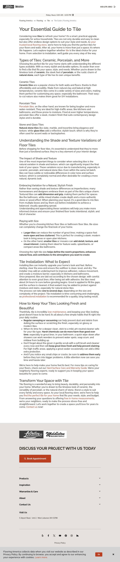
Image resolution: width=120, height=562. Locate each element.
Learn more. (41, 557)
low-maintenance (57, 312)
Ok (99, 554)
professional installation (34, 296)
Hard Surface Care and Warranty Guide (67, 368)
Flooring (40, 21)
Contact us (31, 407)
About (60, 498)
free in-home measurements (79, 398)
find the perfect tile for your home (41, 395)
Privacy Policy (59, 543)
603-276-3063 (106, 7)
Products (60, 478)
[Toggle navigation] (114, 6)
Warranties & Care (60, 491)
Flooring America (25, 21)
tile (67, 50)
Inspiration (60, 485)
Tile (48, 21)
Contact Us (60, 504)
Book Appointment (35, 458)
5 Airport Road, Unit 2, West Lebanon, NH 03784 (38, 518)
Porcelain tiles (26, 106)
